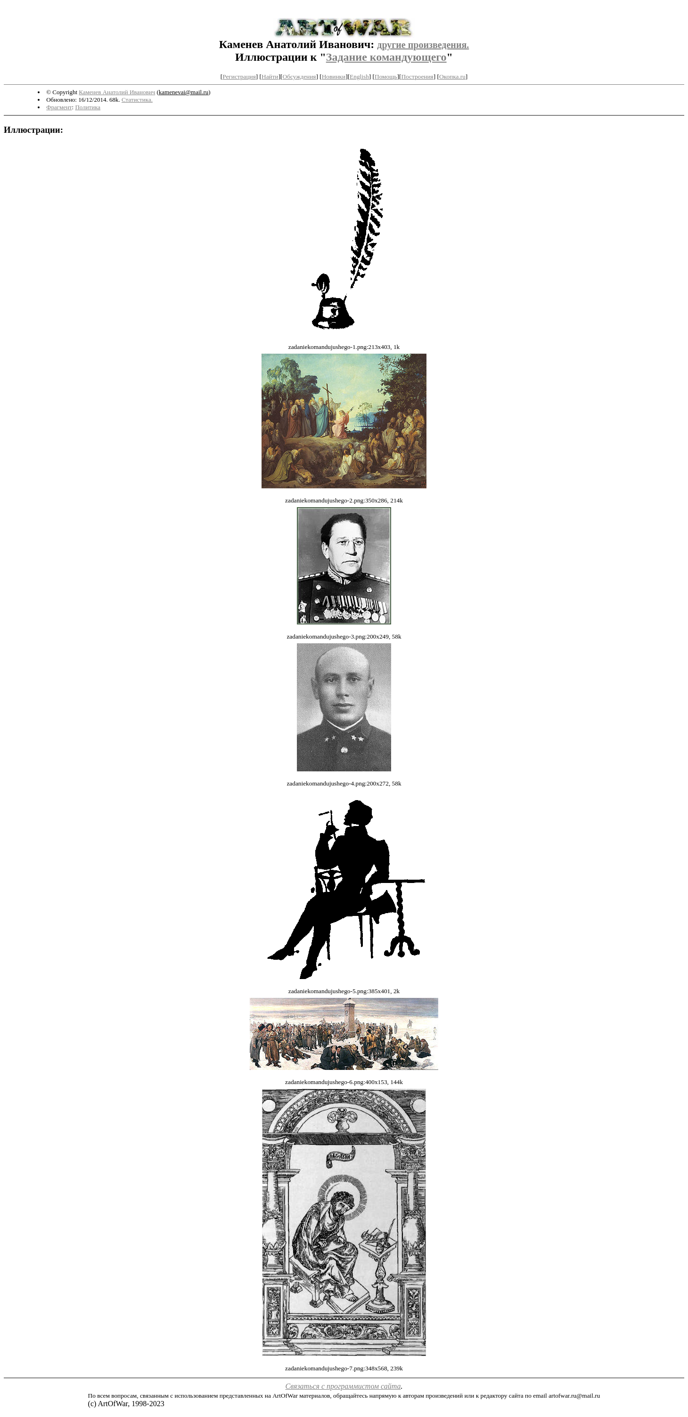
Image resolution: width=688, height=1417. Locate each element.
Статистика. (137, 99)
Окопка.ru (452, 76)
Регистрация (239, 76)
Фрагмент (59, 107)
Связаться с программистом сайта (343, 1386)
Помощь (386, 76)
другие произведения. (423, 45)
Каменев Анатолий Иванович (117, 92)
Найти (270, 76)
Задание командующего (386, 57)
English (359, 76)
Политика (87, 107)
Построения (417, 76)
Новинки (333, 76)
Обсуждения (299, 76)
